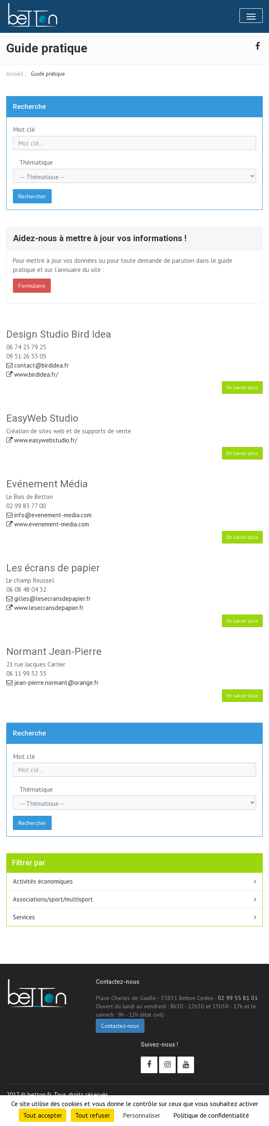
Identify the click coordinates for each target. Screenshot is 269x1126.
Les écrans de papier (53, 568)
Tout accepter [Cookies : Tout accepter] (42, 1115)
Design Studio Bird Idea (58, 334)
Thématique (36, 162)
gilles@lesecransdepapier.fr (48, 599)
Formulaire (31, 285)
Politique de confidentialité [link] (211, 1115)
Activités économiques (43, 881)
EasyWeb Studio (42, 418)
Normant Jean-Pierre (54, 651)
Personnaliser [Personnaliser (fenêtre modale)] (141, 1115)
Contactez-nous (120, 1026)
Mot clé (24, 129)
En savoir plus (242, 387)
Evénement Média (47, 484)
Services (24, 917)
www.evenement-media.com (47, 524)
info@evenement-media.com (49, 515)
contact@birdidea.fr (37, 365)
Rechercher (32, 196)
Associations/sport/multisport (53, 899)
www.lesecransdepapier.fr (45, 608)
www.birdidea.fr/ (32, 374)
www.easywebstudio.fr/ (41, 440)
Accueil (14, 73)
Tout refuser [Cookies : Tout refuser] (92, 1115)
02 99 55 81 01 (238, 998)
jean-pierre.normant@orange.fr (52, 682)
